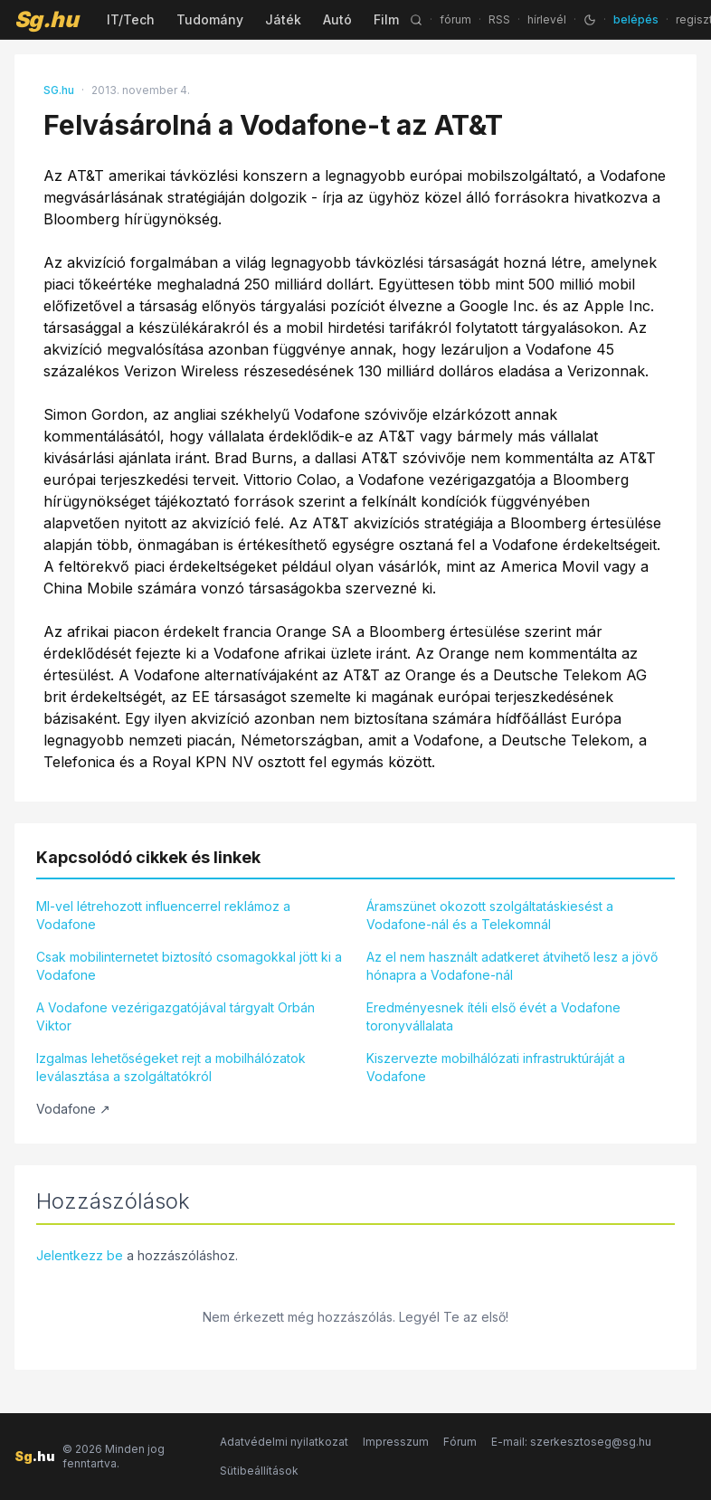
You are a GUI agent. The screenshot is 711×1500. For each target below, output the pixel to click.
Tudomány (209, 19)
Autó (337, 19)
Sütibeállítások (259, 1470)
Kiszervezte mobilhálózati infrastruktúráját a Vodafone (495, 1067)
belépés (636, 19)
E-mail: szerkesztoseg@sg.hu (571, 1441)
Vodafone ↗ (73, 1108)
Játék (283, 19)
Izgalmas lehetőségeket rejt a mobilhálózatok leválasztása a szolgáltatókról (171, 1067)
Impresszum (396, 1441)
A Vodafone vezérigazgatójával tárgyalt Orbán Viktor (175, 1016)
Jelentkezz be (79, 1255)
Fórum (460, 1441)
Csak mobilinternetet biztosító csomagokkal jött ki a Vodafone (189, 966)
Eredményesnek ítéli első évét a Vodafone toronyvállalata (493, 1016)
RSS (499, 19)
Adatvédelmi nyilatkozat (284, 1441)
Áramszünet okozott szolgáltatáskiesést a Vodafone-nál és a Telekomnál (489, 915)
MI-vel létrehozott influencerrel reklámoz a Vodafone (163, 915)
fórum (455, 19)
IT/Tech (131, 19)
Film (386, 19)
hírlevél (546, 19)
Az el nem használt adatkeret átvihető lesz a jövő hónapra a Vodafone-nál (512, 966)
